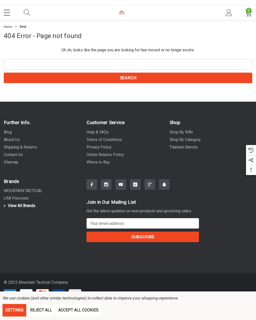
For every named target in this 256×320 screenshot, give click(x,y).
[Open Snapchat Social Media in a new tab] (164, 187)
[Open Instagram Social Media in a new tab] (106, 187)
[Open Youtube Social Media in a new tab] (121, 187)
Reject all (41, 310)
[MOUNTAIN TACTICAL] (23, 191)
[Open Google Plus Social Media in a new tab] (149, 187)
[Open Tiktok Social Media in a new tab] (135, 187)
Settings (14, 310)
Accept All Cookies (78, 310)
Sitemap (11, 162)
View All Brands (18, 206)
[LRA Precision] (16, 199)
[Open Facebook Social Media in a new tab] (91, 187)
